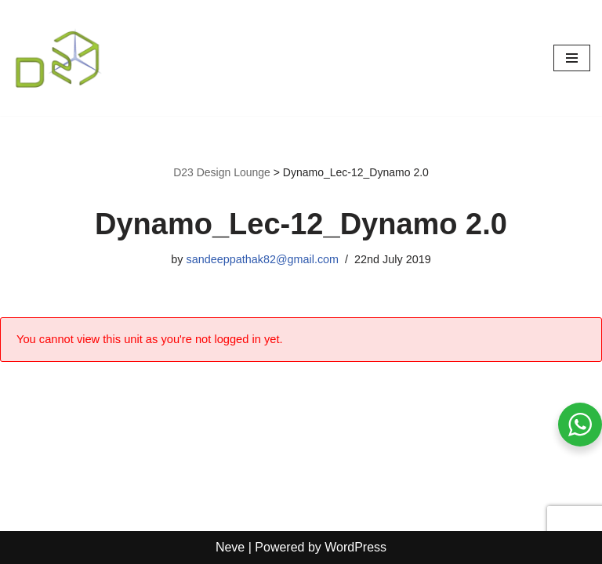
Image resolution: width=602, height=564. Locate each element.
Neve (230, 547)
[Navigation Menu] (571, 58)
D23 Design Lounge (221, 172)
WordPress (355, 547)
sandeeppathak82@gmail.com (262, 259)
